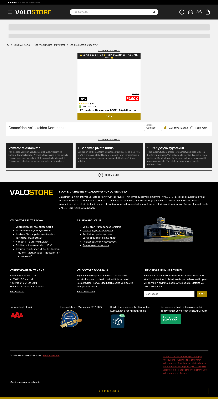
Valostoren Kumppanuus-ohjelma (102, 226)
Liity (202, 293)
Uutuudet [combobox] (151, 127)
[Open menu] (10, 12)
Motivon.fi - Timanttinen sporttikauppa (182, 356)
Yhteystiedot (17, 291)
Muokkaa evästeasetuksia (25, 382)
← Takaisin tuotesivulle (109, 50)
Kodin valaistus (22, 45)
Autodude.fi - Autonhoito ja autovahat (182, 359)
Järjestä (149, 125)
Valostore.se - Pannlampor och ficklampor (184, 363)
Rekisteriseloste (51, 355)
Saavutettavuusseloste (96, 245)
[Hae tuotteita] (112, 12)
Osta (109, 116)
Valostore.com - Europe (175, 373)
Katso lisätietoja (86, 291)
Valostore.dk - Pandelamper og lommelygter (185, 369)
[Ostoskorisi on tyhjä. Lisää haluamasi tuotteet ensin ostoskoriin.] (207, 12)
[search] (154, 12)
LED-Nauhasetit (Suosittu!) (84, 45)
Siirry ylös (108, 175)
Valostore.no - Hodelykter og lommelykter (184, 366)
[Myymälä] (168, 241)
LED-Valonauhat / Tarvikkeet (50, 45)
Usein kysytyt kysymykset (98, 230)
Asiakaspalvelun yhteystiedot (100, 241)
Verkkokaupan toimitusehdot (99, 237)
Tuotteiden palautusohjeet (98, 234)
